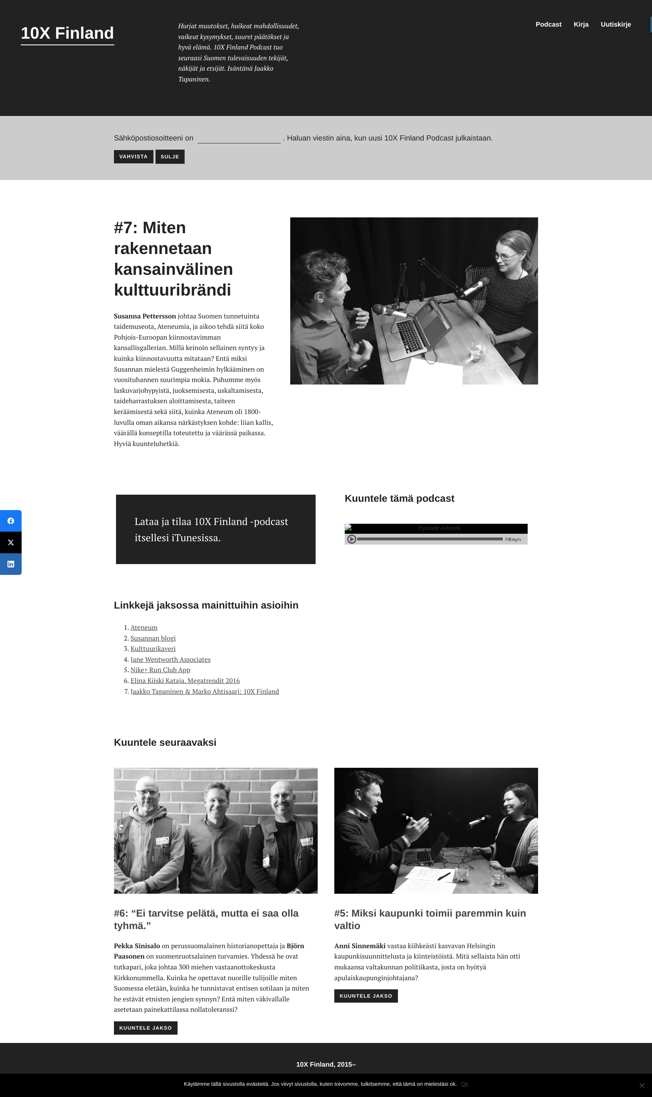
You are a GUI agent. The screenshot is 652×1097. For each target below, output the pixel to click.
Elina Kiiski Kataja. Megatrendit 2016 (185, 680)
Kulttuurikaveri (153, 648)
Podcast (548, 24)
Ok (464, 1084)
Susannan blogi (153, 638)
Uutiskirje (616, 24)
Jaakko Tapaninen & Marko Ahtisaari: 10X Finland (205, 691)
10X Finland (67, 33)
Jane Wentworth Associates (171, 659)
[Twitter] (11, 542)
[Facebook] (11, 521)
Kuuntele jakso (145, 1028)
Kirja (581, 24)
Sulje (170, 157)
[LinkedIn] (11, 564)
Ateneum (144, 627)
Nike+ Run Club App (160, 669)
